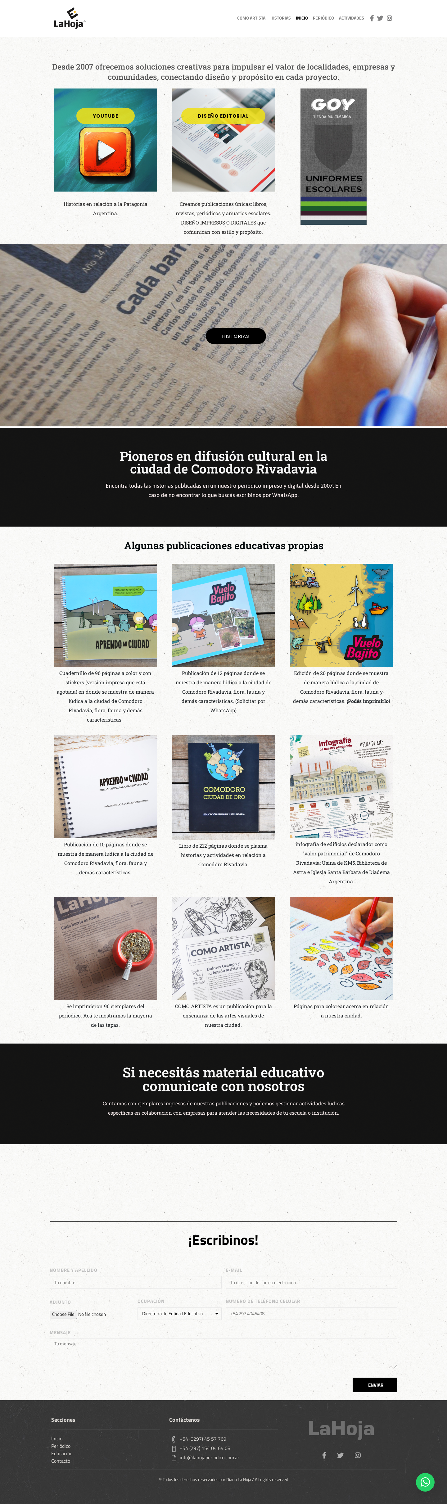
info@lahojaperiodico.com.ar (209, 1457)
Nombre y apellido (73, 1270)
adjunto (60, 1302)
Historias (280, 18)
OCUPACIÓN (151, 1301)
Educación (62, 1453)
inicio (302, 18)
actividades (351, 18)
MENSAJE (60, 1332)
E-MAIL (234, 1270)
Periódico (323, 18)
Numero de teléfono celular (263, 1301)
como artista (251, 18)
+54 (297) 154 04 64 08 (205, 1448)
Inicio (56, 1438)
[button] (223, 116)
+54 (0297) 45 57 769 (203, 1439)
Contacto (60, 1461)
